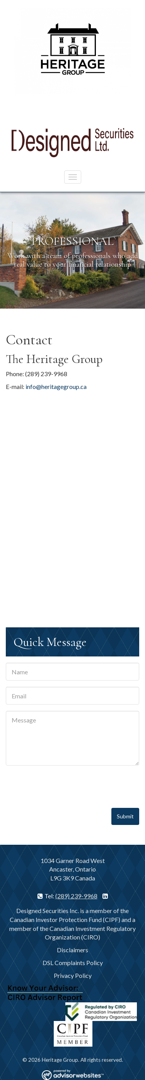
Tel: (46, 895)
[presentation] (64, 787)
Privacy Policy (73, 975)
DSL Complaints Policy (73, 962)
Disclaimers (72, 949)
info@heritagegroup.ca (56, 386)
